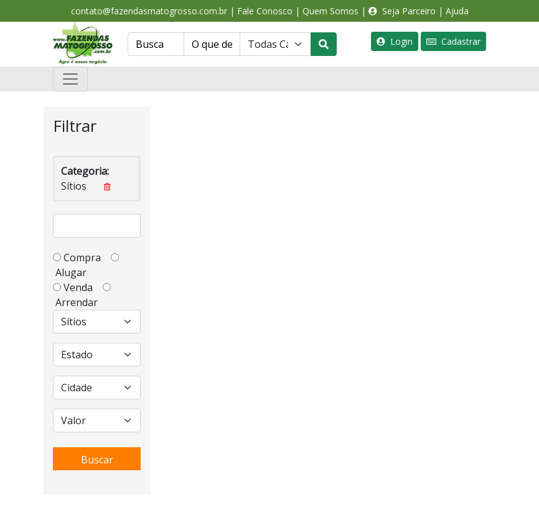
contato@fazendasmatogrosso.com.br (149, 11)
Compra (86, 257)
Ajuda (457, 11)
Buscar (97, 460)
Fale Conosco (265, 11)
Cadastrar (453, 41)
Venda (82, 287)
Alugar (74, 272)
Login (395, 41)
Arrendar (75, 302)
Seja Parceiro (402, 11)
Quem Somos (330, 11)
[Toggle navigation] (70, 79)
